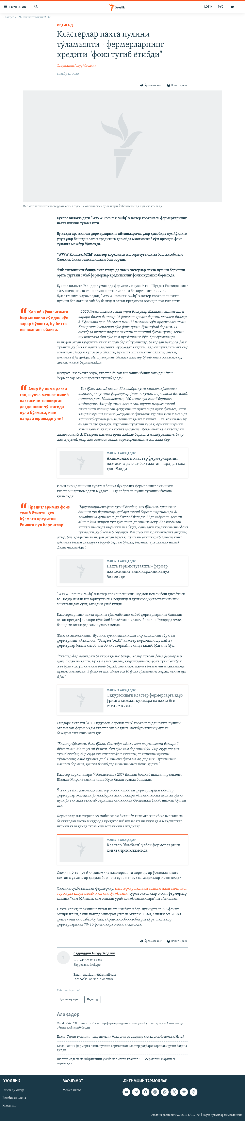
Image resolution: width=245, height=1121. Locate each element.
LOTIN (208, 6)
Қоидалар (9, 1105)
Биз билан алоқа (14, 1098)
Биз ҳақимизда (13, 1090)
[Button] (151, 85)
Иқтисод (65, 25)
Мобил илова (72, 1090)
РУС (220, 6)
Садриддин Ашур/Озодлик (76, 65)
